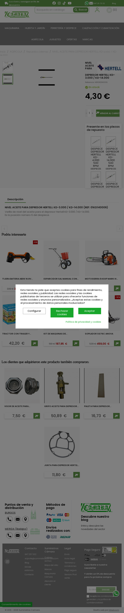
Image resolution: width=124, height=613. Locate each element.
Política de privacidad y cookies (83, 322)
